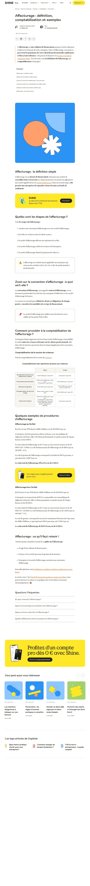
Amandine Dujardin (52, 28)
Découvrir (79, 3)
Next (88, 700)
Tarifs (61, 2)
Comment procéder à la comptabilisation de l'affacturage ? (31, 84)
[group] (14, 682)
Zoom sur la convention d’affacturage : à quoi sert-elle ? (30, 80)
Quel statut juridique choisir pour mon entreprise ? (17, 747)
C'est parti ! (66, 201)
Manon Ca (25, 28)
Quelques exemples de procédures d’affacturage (29, 87)
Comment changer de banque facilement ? (46, 746)
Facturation (9, 702)
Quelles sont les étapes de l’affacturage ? (27, 76)
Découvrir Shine (64, 475)
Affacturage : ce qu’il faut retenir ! (25, 91)
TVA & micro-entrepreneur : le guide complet (74, 747)
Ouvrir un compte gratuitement (40, 660)
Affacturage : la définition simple (25, 73)
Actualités (25, 2)
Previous (2, 700)
